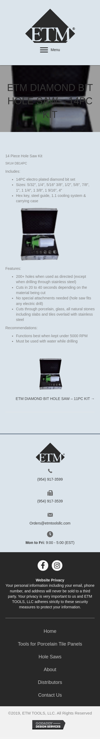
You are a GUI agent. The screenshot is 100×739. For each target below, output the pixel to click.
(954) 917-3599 (50, 479)
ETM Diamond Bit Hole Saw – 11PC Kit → (55, 399)
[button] (44, 50)
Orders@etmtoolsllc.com (50, 523)
